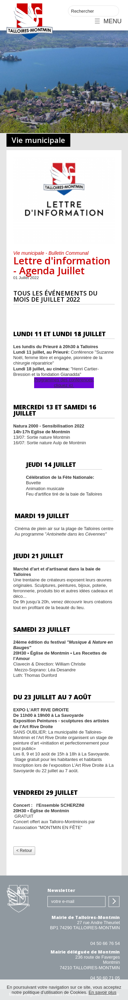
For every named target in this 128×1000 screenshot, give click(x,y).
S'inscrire (114, 901)
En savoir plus (102, 992)
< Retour (24, 850)
